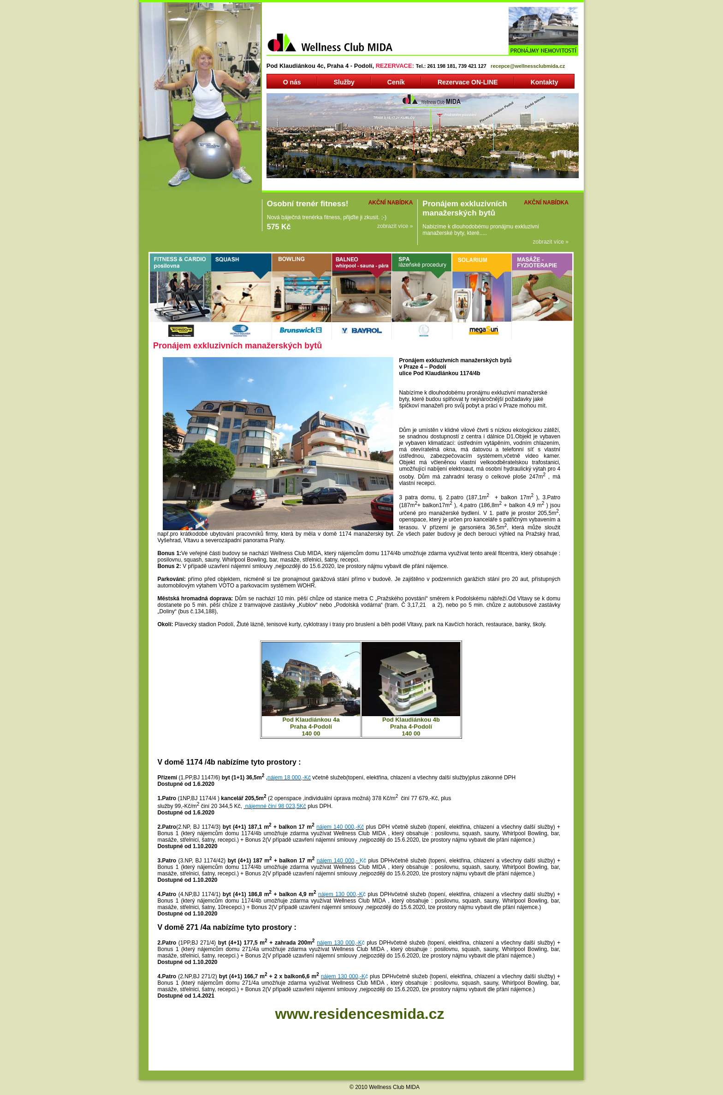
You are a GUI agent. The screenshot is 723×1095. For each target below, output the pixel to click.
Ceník (396, 82)
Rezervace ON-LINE (468, 82)
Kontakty (544, 82)
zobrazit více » (395, 226)
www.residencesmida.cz (359, 1013)
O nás (292, 82)
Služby (344, 82)
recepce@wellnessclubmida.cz (528, 66)
